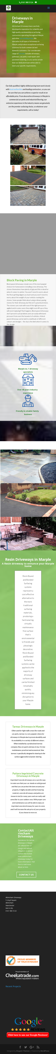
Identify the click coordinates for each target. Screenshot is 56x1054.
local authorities (16, 89)
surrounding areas (26, 38)
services (22, 54)
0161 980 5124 (11, 911)
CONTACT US (26, 874)
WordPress (45, 1051)
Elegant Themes (23, 1051)
